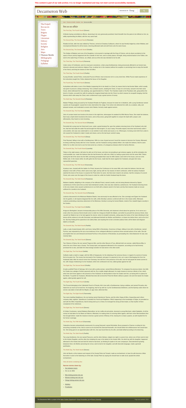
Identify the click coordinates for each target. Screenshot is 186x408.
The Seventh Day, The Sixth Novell (74, 179)
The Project (48, 24)
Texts (48, 29)
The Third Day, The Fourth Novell (73, 73)
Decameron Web (53, 11)
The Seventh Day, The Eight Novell (74, 207)
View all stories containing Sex (72, 362)
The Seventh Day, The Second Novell (75, 122)
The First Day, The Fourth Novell (73, 30)
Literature (48, 38)
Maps (48, 52)
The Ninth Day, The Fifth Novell (73, 321)
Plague (48, 35)
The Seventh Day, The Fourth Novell (74, 148)
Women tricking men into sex (74, 377)
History (48, 41)
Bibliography (48, 57)
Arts (48, 49)
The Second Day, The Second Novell (74, 40)
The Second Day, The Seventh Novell (75, 49)
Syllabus (48, 63)
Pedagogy (48, 60)
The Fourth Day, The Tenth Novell (73, 82)
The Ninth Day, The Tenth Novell (73, 349)
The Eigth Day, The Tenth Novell (73, 307)
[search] (127, 10)
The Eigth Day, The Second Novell (74, 265)
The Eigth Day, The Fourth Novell (73, 282)
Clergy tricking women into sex (74, 380)
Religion (48, 46)
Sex (82, 22)
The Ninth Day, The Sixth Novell (73, 333)
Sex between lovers (71, 368)
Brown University (96, 399)
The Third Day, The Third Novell (73, 61)
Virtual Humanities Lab (83, 399)
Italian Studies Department (68, 399)
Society (48, 43)
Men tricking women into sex (74, 375)
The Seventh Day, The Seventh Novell (75, 193)
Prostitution (68, 387)
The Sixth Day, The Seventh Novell (74, 99)
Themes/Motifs (48, 55)
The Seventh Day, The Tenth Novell (74, 239)
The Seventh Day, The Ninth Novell (74, 225)
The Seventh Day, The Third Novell (74, 136)
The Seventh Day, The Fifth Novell (74, 165)
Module (78, 22)
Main (64, 22)
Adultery (67, 384)
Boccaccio (48, 27)
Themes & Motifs (71, 22)
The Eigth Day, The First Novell (73, 251)
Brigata (48, 32)
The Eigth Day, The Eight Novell (73, 293)
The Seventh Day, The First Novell (74, 111)
